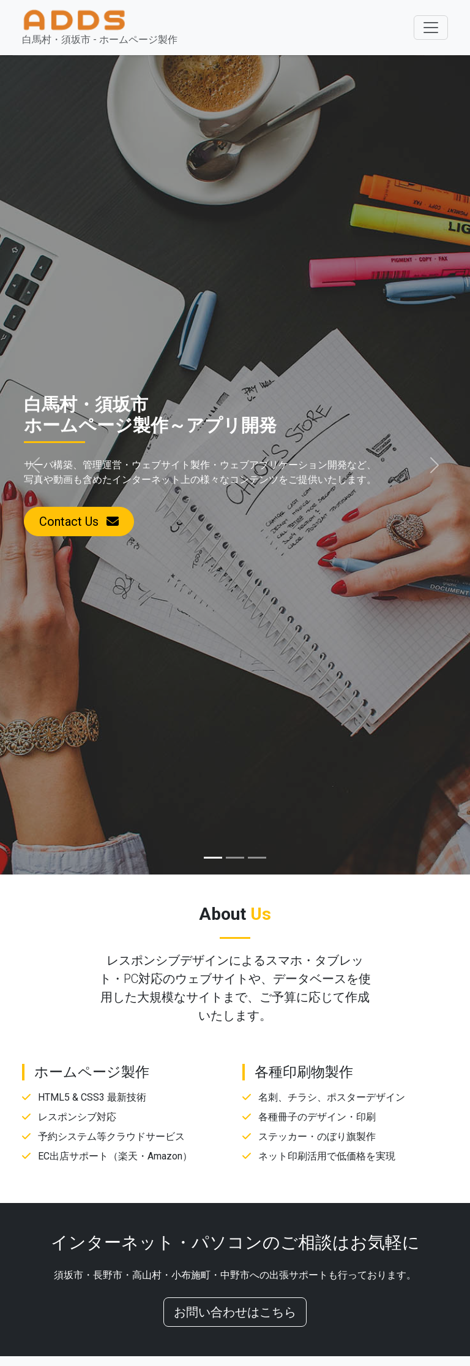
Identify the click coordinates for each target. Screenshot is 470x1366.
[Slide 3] (257, 858)
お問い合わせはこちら (235, 1312)
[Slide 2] (235, 858)
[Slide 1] (213, 858)
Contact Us (79, 521)
